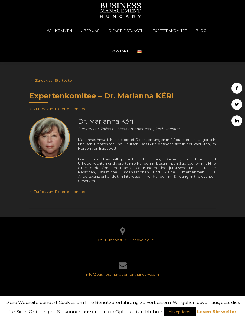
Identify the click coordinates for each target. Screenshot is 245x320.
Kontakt (120, 51)
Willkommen (59, 30)
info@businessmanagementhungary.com (122, 274)
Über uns (90, 30)
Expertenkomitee (170, 30)
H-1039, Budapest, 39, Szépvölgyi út (123, 240)
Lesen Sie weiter (216, 311)
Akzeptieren (180, 311)
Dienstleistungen (126, 30)
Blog (201, 30)
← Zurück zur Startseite (51, 80)
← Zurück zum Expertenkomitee (58, 109)
